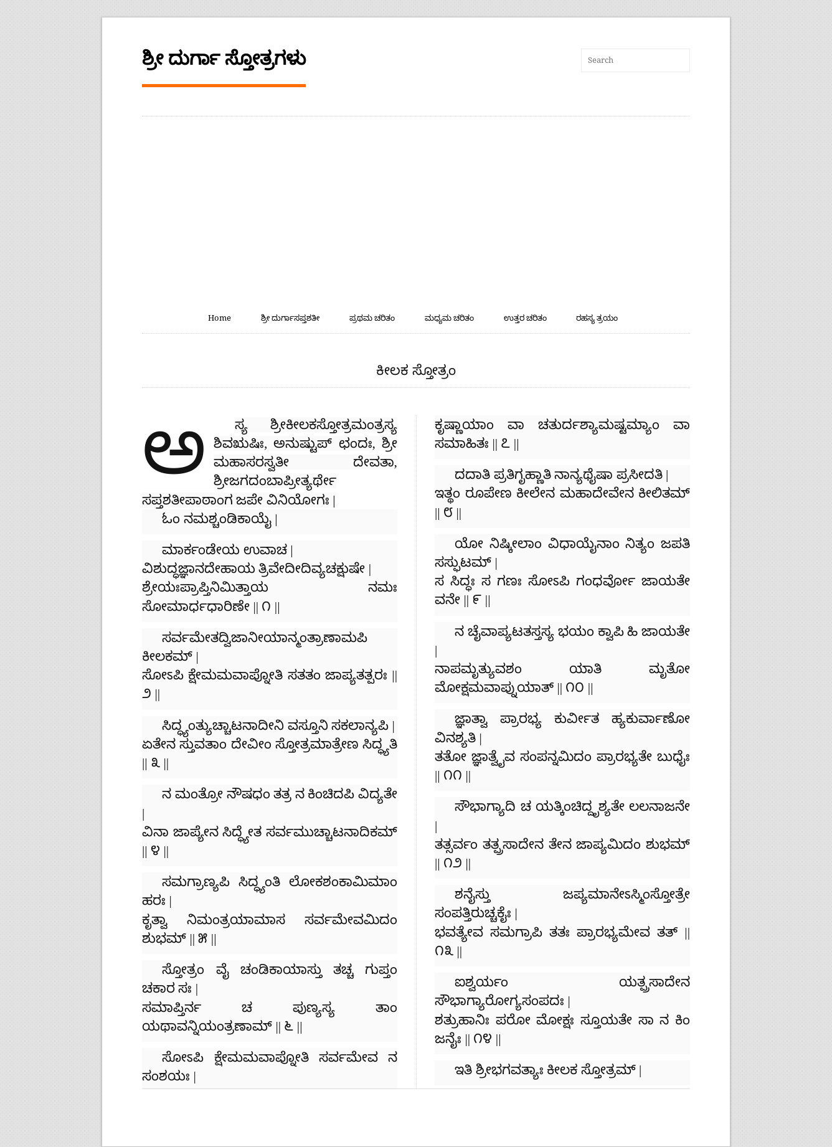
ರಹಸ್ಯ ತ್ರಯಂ (597, 318)
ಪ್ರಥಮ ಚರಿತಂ (372, 318)
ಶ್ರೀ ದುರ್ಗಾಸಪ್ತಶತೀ (290, 318)
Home (219, 318)
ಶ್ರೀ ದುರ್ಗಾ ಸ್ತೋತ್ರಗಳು (224, 58)
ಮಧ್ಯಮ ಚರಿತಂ (449, 318)
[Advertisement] (416, 210)
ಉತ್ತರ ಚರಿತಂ (525, 318)
